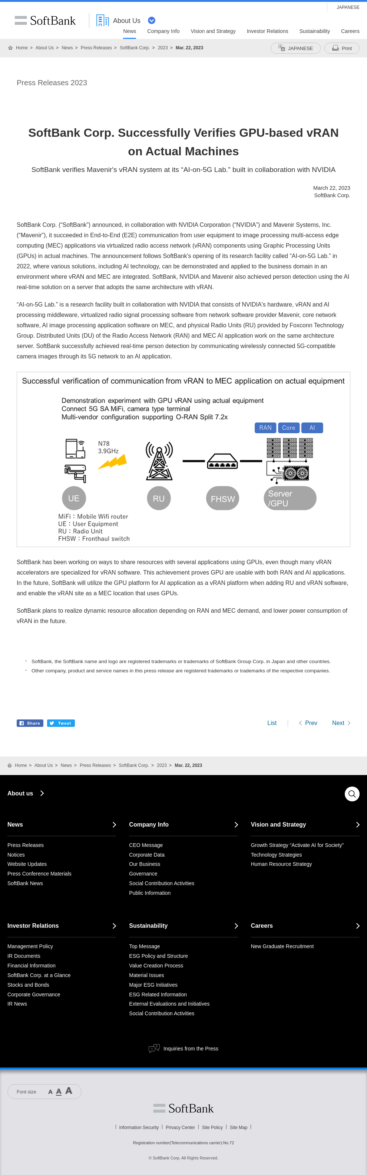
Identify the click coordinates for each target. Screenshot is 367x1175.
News (67, 47)
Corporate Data (147, 855)
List (272, 723)
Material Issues (146, 975)
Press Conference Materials (39, 874)
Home (22, 47)
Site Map (238, 1127)
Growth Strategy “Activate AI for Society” (297, 845)
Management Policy (30, 946)
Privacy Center (180, 1127)
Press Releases (96, 47)
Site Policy (212, 1127)
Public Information (150, 893)
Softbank (183, 1108)
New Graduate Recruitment (282, 946)
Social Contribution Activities (161, 883)
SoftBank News (25, 883)
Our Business (144, 864)
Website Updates (27, 864)
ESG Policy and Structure (158, 956)
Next (338, 723)
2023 (163, 47)
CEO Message (146, 845)
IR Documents (23, 956)
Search (352, 794)
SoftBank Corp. (135, 47)
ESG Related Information (158, 994)
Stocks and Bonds (28, 985)
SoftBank (45, 20)
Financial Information (31, 966)
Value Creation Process (156, 966)
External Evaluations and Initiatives (169, 1004)
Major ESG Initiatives (153, 985)
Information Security (139, 1127)
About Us (45, 47)
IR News (17, 1004)
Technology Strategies (276, 855)
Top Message (144, 946)
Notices (16, 855)
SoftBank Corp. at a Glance (38, 975)
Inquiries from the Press (190, 1049)
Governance (143, 874)
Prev (311, 723)
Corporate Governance (33, 994)
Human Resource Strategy (281, 864)
